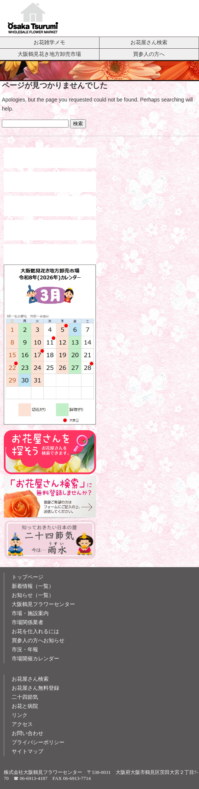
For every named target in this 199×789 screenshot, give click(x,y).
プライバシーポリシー (38, 742)
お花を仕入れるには (35, 631)
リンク (20, 715)
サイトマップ (27, 751)
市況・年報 (25, 649)
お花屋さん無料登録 (35, 688)
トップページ (27, 577)
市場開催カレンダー (35, 658)
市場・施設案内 (30, 613)
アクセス (22, 724)
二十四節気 (25, 697)
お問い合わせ (27, 733)
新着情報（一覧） (33, 586)
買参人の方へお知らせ (38, 640)
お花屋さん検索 (148, 42)
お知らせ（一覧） (33, 595)
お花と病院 (25, 706)
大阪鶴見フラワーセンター (43, 604)
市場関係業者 (27, 622)
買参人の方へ (149, 54)
